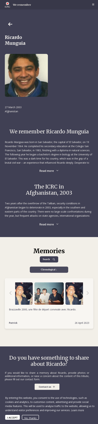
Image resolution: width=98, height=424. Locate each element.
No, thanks (30, 418)
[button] (47, 387)
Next (86, 293)
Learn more (77, 410)
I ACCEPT (12, 417)
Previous (12, 293)
